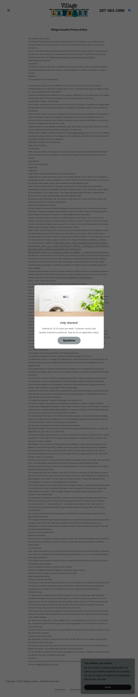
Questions (69, 340)
